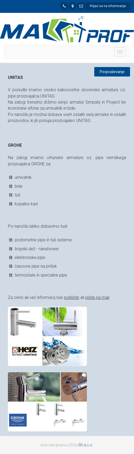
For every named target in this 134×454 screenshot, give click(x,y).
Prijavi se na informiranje (108, 6)
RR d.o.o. (85, 445)
